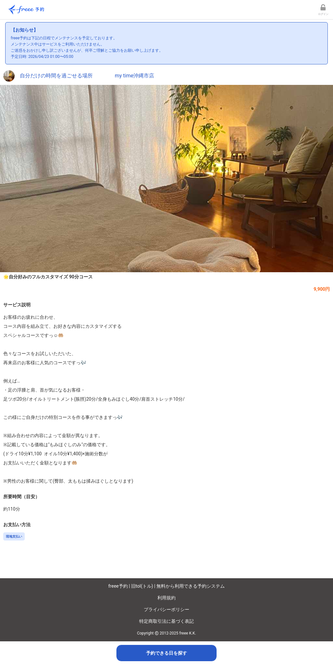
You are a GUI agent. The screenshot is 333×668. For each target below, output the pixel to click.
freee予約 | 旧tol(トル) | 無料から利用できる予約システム (166, 586)
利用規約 (166, 597)
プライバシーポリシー (166, 609)
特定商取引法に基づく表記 (166, 621)
